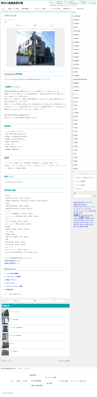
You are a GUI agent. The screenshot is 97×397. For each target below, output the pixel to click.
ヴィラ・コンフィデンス (15, 311)
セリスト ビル (10, 283)
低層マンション (17, 294)
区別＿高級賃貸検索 (36, 380)
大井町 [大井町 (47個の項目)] (75, 220)
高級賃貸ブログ (67, 8)
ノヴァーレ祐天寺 (80, 185)
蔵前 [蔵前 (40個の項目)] (92, 224)
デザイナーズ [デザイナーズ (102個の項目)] (78, 206)
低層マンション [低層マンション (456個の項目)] (82, 215)
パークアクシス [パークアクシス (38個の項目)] (86, 206)
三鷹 (10, 294)
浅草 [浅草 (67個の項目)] (77, 224)
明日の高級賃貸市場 (12, 3)
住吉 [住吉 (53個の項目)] (91, 215)
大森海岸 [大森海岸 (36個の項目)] (82, 220)
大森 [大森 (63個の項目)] (78, 220)
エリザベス (78, 188)
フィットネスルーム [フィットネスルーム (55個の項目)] (86, 208)
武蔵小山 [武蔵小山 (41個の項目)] (87, 222)
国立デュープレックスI (8, 360)
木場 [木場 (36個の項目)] (80, 222)
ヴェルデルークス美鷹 (64, 360)
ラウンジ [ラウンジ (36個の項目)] (86, 210)
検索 (75, 193)
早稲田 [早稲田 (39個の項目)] (75, 222)
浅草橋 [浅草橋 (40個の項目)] (80, 224)
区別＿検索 (49, 383)
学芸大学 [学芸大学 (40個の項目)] (86, 220)
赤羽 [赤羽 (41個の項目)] (78, 226)
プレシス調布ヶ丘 (14, 351)
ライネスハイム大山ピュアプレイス (85, 177)
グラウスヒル (9, 74)
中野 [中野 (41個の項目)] (74, 213)
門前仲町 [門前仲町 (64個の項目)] (86, 226)
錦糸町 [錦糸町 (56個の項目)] (81, 226)
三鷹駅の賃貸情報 (9, 263)
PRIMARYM (9, 289)
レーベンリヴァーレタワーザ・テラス (85, 174)
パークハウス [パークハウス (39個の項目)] (92, 206)
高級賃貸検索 (25, 8)
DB (5, 22)
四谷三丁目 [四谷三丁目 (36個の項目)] (92, 218)
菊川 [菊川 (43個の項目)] (89, 224)
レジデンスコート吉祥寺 (13, 276)
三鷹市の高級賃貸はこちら (12, 260)
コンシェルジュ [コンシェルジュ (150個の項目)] (79, 202)
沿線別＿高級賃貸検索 (36, 385)
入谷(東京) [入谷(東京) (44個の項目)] (76, 218)
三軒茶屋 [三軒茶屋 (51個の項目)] (91, 211)
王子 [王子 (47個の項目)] (84, 224)
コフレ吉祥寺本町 (14, 319)
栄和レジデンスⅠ (11, 280)
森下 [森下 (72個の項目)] (83, 222)
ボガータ (12, 343)
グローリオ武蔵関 (80, 181)
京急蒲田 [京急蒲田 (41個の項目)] (80, 213)
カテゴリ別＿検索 (55, 8)
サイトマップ (73, 381)
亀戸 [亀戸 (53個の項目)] (77, 213)
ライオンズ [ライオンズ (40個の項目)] (81, 210)
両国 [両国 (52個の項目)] (94, 211)
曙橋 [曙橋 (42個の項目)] (78, 222)
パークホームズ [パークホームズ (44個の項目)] (77, 208)
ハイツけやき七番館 (12, 273)
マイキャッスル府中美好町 (16, 327)
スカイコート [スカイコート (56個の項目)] (89, 202)
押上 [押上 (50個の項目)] (92, 220)
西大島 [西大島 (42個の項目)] (75, 226)
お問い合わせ (80, 8)
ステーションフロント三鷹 (14, 286)
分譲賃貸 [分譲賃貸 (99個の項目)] (87, 218)
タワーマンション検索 (39, 8)
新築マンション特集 (13, 8)
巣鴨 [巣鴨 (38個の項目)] (89, 220)
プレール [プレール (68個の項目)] (76, 211)
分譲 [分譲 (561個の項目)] (81, 218)
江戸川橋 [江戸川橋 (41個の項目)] (91, 222)
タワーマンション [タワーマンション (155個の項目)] (80, 204)
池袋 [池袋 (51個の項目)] (75, 224)
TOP (9, 368)
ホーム (3, 8)
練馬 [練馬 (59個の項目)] (87, 224)
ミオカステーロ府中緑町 (15, 335)
